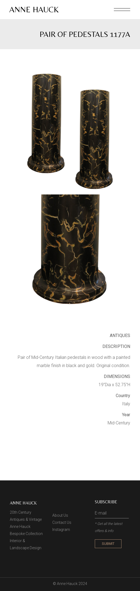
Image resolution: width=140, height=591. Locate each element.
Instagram (61, 529)
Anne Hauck (34, 9)
